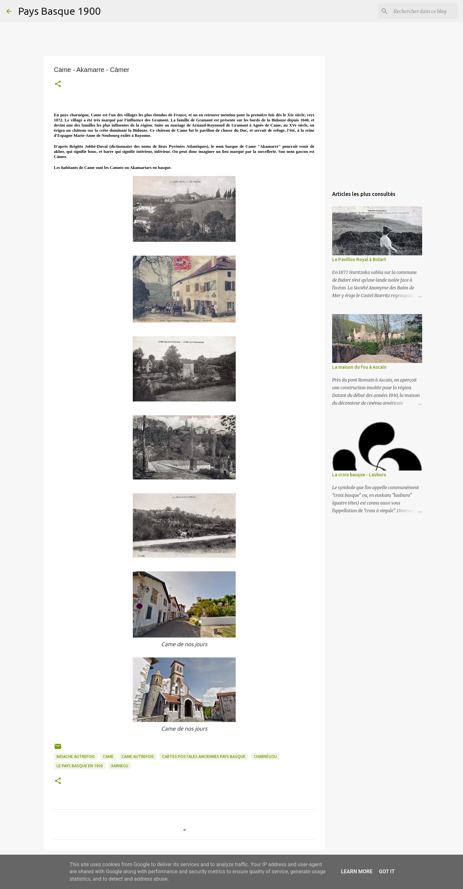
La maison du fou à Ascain (359, 367)
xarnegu (119, 766)
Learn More (356, 871)
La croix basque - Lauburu (359, 474)
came (108, 756)
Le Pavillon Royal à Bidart (359, 259)
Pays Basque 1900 (59, 11)
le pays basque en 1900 (80, 766)
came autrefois (138, 756)
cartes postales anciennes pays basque (203, 756)
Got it (387, 871)
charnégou (265, 756)
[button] (58, 84)
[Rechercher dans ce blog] (424, 11)
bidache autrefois (76, 756)
